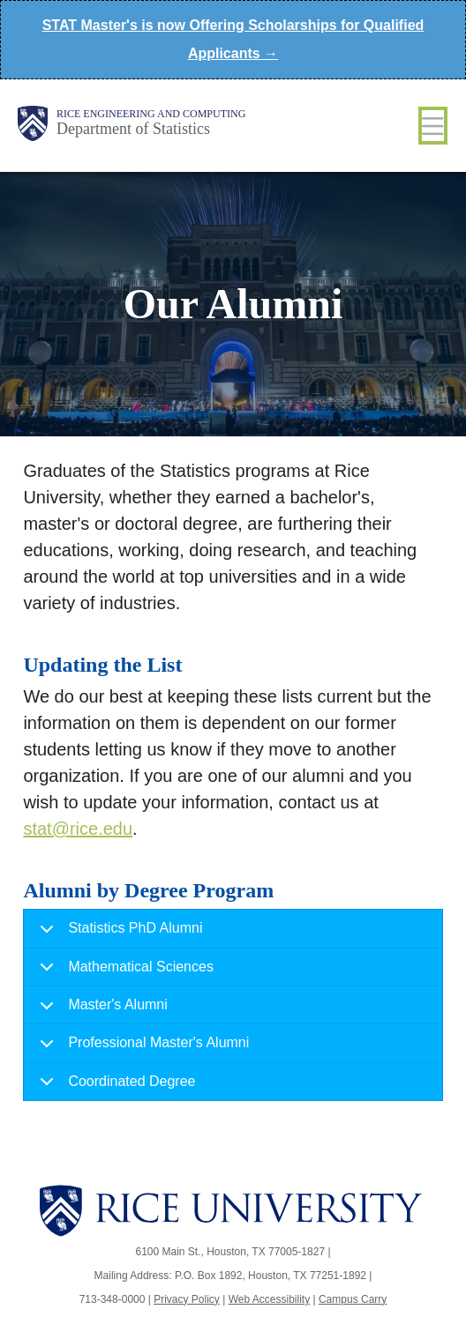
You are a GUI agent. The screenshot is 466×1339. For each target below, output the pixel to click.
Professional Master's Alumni (141, 1048)
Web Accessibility (269, 1299)
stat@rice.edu (77, 828)
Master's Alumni (100, 1010)
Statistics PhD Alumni (118, 934)
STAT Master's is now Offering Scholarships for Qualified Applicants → (233, 39)
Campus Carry (353, 1299)
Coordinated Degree (114, 1087)
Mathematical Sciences (124, 972)
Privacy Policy (187, 1299)
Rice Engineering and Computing (150, 113)
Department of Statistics (133, 129)
